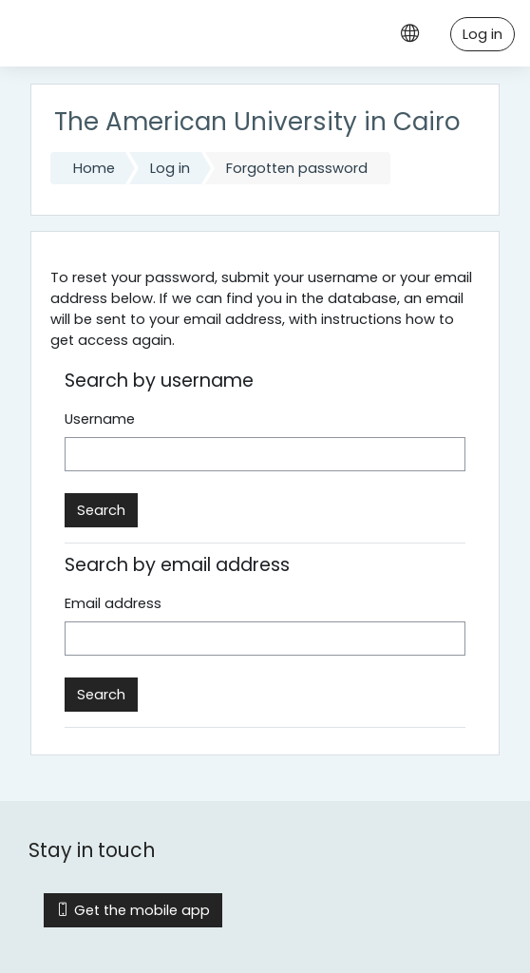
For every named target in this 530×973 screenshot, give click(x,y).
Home (94, 168)
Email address (113, 603)
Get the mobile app (133, 910)
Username (100, 419)
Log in (482, 34)
